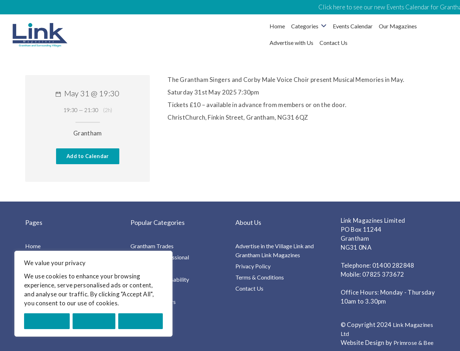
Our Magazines (398, 26)
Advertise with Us (291, 42)
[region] (93, 294)
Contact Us (333, 42)
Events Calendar (353, 26)
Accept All (140, 321)
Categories (304, 26)
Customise (47, 321)
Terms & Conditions (259, 277)
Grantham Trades (152, 246)
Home (277, 26)
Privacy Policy (253, 266)
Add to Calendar (87, 156)
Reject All (94, 321)
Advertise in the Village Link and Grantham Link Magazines (274, 250)
